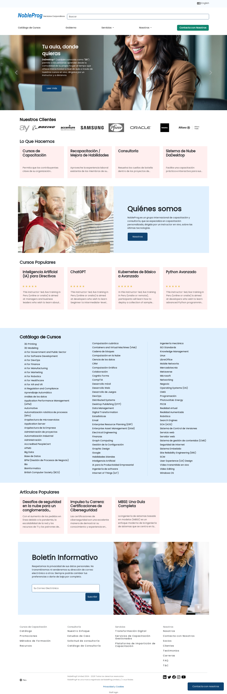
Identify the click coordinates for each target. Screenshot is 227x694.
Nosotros (144, 27)
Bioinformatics (32, 468)
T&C (166, 665)
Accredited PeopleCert (37, 444)
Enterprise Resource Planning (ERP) (112, 424)
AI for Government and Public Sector (45, 352)
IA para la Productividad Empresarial (113, 465)
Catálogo (26, 631)
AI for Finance (32, 364)
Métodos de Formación (35, 641)
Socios (167, 641)
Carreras (169, 655)
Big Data (29, 452)
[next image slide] (210, 72)
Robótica (165, 416)
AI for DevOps (32, 360)
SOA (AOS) (166, 424)
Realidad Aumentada (172, 412)
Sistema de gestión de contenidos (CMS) (183, 440)
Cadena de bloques (103, 351)
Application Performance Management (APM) (46, 402)
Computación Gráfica (104, 367)
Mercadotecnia (168, 367)
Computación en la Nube (106, 355)
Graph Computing (102, 440)
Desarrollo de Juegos (104, 392)
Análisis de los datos (35, 396)
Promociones (28, 636)
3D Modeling (31, 348)
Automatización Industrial (38, 436)
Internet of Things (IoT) (105, 473)
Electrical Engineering (104, 432)
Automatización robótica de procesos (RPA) (45, 414)
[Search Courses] (138, 16)
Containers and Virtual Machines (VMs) (114, 347)
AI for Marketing (33, 372)
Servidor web (167, 436)
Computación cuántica (105, 343)
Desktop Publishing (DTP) (106, 404)
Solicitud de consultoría (83, 641)
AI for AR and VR (33, 384)
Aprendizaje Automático (38, 392)
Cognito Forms (100, 375)
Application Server (34, 423)
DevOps (96, 396)
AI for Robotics (32, 376)
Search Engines (168, 420)
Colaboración (100, 371)
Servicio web (167, 432)
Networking (166, 379)
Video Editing (167, 469)
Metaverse (166, 371)
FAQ (166, 660)
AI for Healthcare (34, 380)
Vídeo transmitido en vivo (174, 465)
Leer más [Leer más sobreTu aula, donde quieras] (52, 88)
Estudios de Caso (78, 636)
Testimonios (171, 650)
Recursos (26, 645)
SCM (162, 456)
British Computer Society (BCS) (42, 472)
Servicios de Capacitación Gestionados (132, 637)
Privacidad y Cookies (113, 686)
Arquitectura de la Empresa (40, 428)
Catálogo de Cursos (29, 27)
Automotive (31, 408)
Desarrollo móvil (101, 384)
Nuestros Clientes (38, 119)
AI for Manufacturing (36, 368)
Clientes (168, 645)
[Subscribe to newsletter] (66, 588)
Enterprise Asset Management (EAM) (113, 428)
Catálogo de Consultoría (84, 645)
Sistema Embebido (170, 448)
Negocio (164, 384)
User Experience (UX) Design (176, 460)
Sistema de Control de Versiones (178, 428)
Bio (26, 464)
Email (95, 420)
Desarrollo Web (101, 388)
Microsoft (165, 375)
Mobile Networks (169, 363)
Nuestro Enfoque (78, 631)
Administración (32, 440)
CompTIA (97, 379)
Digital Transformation (105, 412)
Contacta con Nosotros (193, 27)
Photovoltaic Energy (171, 400)
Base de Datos (32, 456)
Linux (162, 355)
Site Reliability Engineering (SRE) (178, 452)
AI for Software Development (41, 356)
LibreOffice (166, 359)
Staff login (113, 692)
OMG (163, 392)
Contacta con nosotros (205, 686)
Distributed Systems (103, 400)
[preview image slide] (17, 72)
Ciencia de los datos (103, 359)
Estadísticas (99, 416)
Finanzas (97, 436)
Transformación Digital (130, 631)
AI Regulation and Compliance (41, 388)
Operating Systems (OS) (174, 388)
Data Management (103, 408)
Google (96, 452)
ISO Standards (168, 347)
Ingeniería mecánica (171, 343)
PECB (163, 404)
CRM (94, 363)
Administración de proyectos (40, 432)
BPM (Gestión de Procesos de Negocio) (46, 460)
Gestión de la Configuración (108, 444)
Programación (168, 396)
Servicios (106, 27)
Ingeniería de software (105, 469)
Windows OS (167, 473)
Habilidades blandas (103, 456)
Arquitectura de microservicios (41, 419)
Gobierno (71, 27)
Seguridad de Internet (172, 444)
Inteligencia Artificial (103, 460)
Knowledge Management (174, 351)
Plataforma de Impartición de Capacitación (135, 645)
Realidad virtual (168, 408)
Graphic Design (101, 448)
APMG (27, 448)
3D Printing (30, 344)
